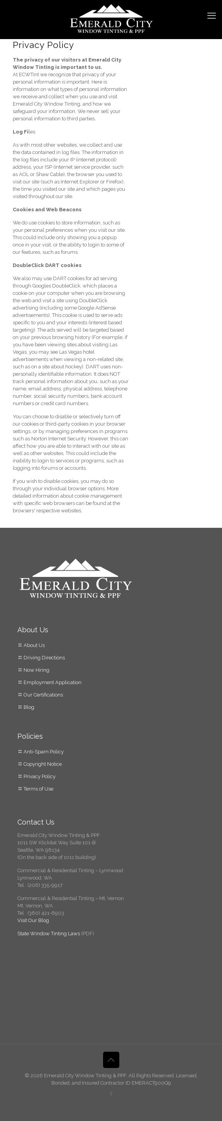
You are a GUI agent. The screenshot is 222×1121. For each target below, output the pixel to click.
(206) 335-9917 (45, 885)
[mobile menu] (211, 15)
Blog (28, 707)
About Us (34, 645)
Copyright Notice (43, 764)
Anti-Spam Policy (44, 752)
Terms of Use (38, 789)
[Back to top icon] (111, 1060)
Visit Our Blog (33, 920)
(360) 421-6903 (45, 913)
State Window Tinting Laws (49, 933)
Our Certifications (43, 695)
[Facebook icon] (111, 1093)
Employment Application (52, 682)
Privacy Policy (40, 776)
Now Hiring (36, 670)
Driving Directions (44, 658)
